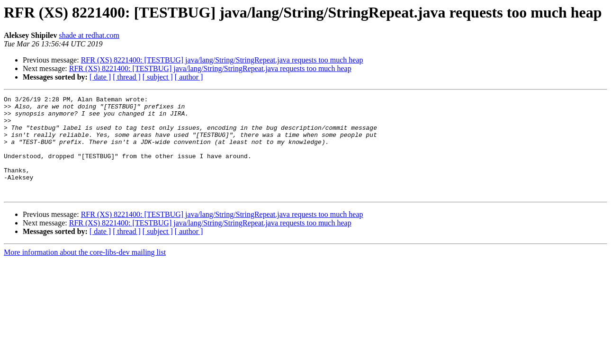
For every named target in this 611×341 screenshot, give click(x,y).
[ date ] (100, 77)
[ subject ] (158, 77)
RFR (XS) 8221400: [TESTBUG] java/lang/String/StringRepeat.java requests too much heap (222, 60)
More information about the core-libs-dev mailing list (85, 272)
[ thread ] (127, 77)
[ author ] (189, 77)
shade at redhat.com (89, 35)
